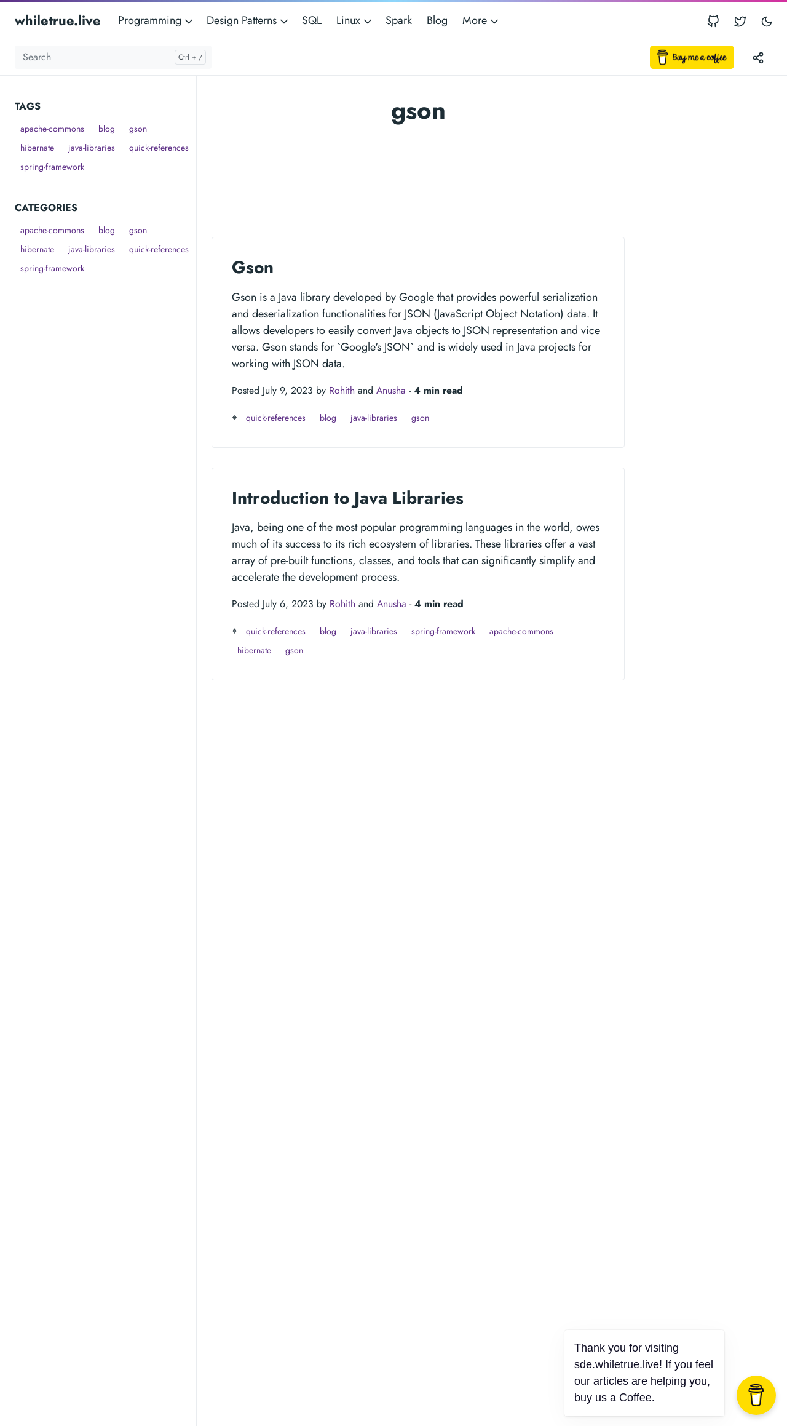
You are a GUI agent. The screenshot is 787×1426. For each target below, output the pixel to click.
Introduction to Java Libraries (348, 498)
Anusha (391, 390)
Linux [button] (355, 20)
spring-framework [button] (52, 167)
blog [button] (106, 128)
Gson (253, 267)
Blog (437, 20)
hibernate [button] (37, 147)
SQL (312, 20)
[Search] (113, 57)
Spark (399, 20)
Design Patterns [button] (248, 20)
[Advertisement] (105, 462)
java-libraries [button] (91, 147)
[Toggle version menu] (758, 57)
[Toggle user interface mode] (766, 20)
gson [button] (138, 128)
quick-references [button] (159, 147)
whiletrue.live (58, 20)
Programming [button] (156, 20)
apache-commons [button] (52, 128)
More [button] (481, 20)
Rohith (342, 390)
